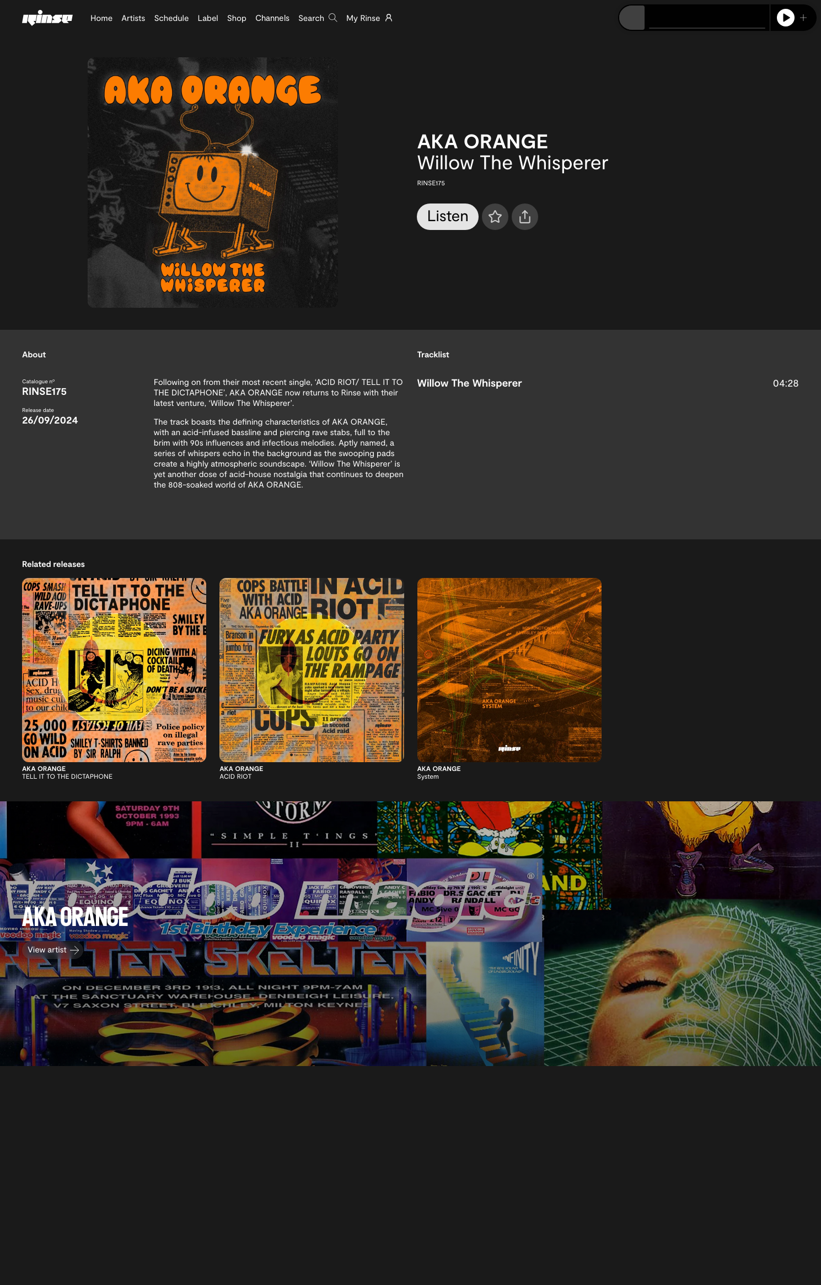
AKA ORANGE (482, 141)
